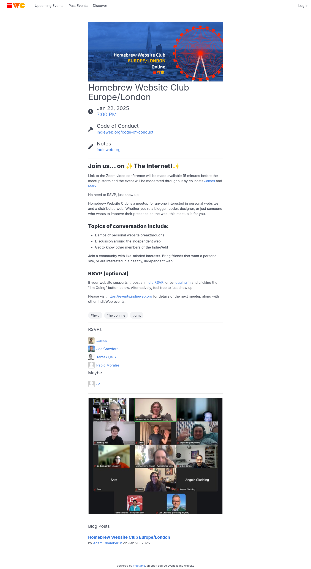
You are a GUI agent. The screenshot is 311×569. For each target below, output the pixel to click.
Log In (303, 5)
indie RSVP (154, 282)
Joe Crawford (107, 349)
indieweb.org (109, 149)
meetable (139, 565)
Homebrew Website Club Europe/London (129, 537)
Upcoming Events (49, 5)
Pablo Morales (108, 365)
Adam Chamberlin (107, 543)
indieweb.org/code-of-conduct (125, 132)
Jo (98, 384)
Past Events (78, 5)
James (209, 181)
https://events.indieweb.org (130, 296)
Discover (100, 5)
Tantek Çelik (106, 357)
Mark (92, 186)
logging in (182, 282)
